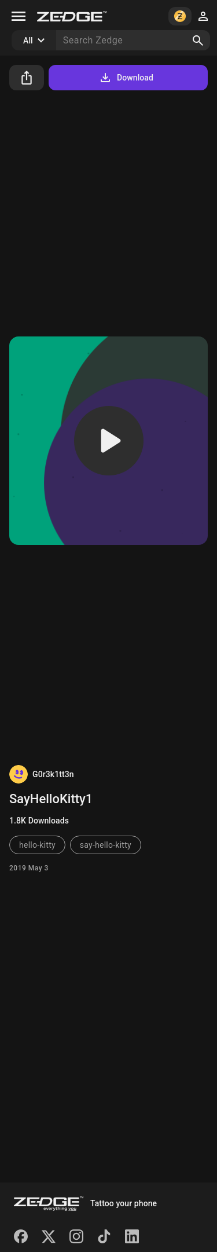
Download (125, 78)
